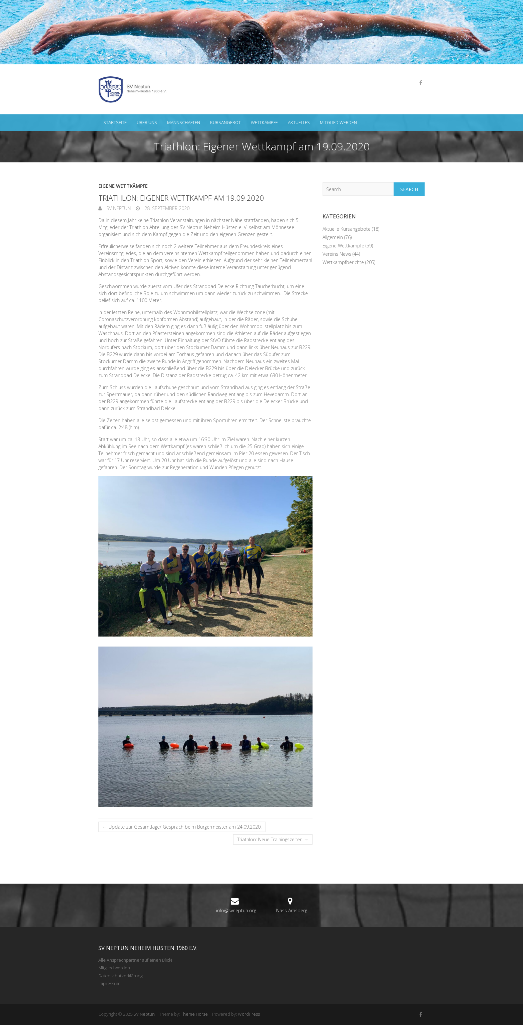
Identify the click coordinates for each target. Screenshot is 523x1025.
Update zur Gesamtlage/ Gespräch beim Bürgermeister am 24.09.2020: (182, 827)
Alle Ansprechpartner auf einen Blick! (135, 960)
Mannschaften (183, 122)
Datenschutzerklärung (120, 976)
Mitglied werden (338, 122)
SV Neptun (118, 208)
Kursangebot (225, 122)
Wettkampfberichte (343, 262)
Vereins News (337, 254)
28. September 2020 (166, 208)
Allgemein (333, 237)
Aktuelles (299, 122)
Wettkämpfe (264, 122)
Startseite (115, 122)
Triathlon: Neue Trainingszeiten (273, 839)
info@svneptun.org (236, 910)
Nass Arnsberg (291, 910)
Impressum (109, 983)
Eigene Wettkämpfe (123, 186)
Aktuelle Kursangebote (347, 229)
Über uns (147, 122)
